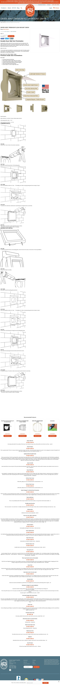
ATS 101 (14, 8)
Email (11, 38)
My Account (26, 660)
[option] (45, 40)
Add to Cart (37, 435)
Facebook (10, 670)
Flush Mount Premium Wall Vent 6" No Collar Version (7, 421)
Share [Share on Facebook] (2, 38)
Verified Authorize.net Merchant (26, 679)
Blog (18, 8)
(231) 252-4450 (55, 4)
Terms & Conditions (36, 684)
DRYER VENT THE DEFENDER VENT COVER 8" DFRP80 (23, 421)
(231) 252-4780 (12, 667)
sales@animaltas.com (12, 665)
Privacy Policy (42, 684)
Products (3, 8)
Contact (48, 4)
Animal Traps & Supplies (30, 10)
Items (56, 8)
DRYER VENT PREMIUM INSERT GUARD (37, 421)
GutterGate (52, 420)
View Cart (25, 662)
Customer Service (41, 4)
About (9, 8)
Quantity (2, 36)
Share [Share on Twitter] (6, 38)
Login (50, 8)
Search (21, 8)
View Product (7, 427)
